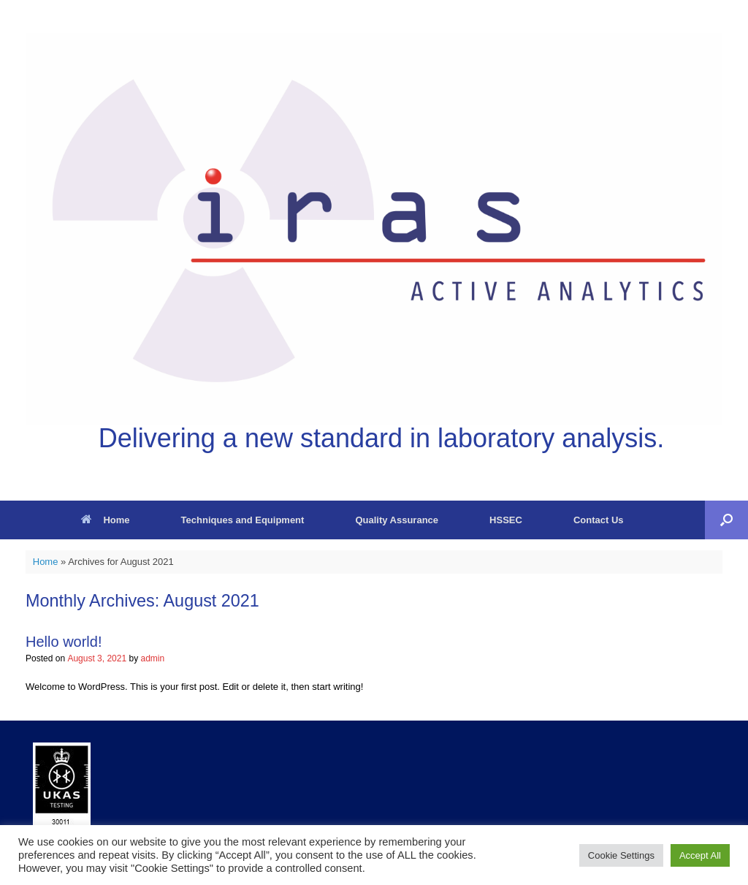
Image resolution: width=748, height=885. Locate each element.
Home (105, 519)
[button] (726, 520)
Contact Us (598, 519)
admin (152, 658)
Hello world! (64, 642)
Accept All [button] (700, 855)
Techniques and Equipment (243, 519)
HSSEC (505, 519)
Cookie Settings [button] (621, 855)
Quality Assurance (396, 519)
